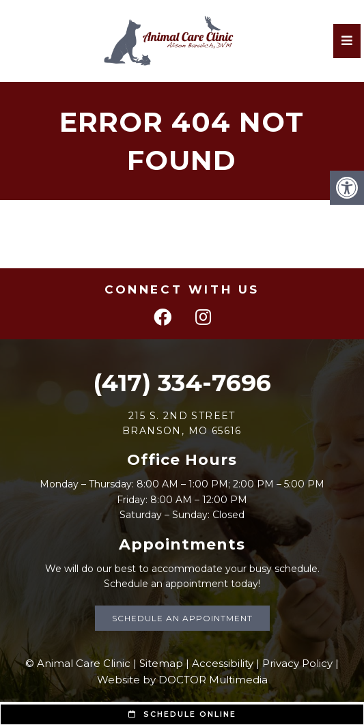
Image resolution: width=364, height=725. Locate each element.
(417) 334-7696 (182, 382)
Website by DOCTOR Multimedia (182, 679)
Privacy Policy (297, 663)
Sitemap (161, 663)
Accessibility (222, 663)
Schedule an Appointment (182, 618)
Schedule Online (182, 714)
